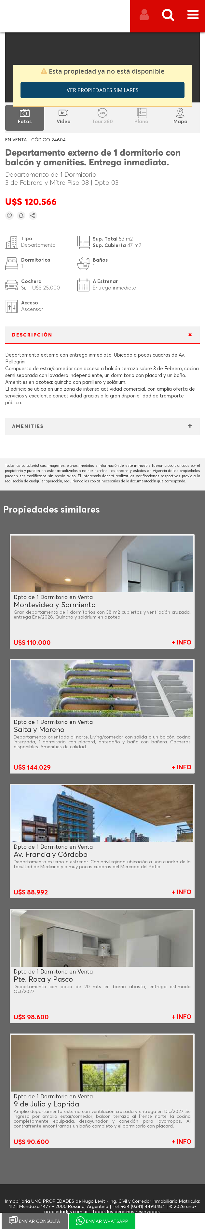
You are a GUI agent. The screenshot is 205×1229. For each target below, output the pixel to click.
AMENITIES (28, 426)
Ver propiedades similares (103, 90)
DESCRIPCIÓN (32, 335)
